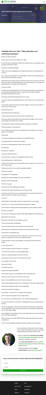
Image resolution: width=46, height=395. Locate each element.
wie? (25, 383)
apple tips (18, 386)
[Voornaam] (23, 363)
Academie (27, 389)
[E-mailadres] (23, 367)
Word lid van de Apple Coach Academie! (28, 337)
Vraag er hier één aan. (36, 350)
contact (26, 392)
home (16, 383)
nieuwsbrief (27, 386)
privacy (17, 392)
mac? (16, 389)
